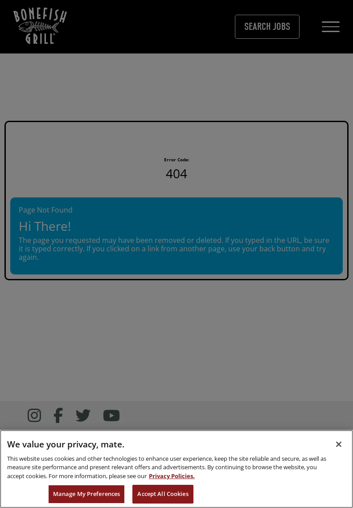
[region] (176, 469)
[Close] (339, 444)
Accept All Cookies (162, 494)
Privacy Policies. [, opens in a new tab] (172, 476)
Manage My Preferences (86, 494)
